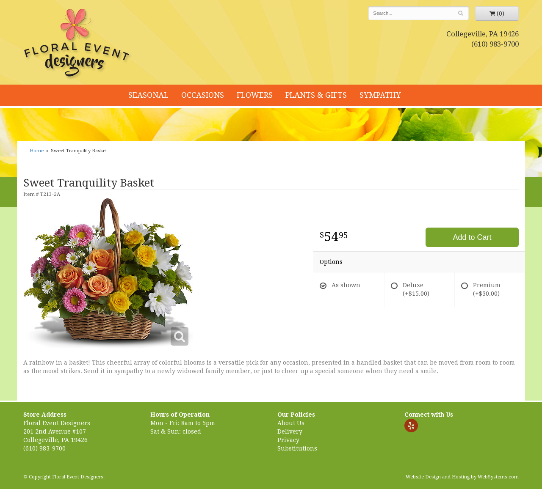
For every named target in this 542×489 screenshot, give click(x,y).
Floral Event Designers (78, 44)
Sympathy (380, 95)
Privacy (288, 440)
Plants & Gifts (316, 95)
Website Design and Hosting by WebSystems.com (462, 477)
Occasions (202, 95)
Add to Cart (472, 237)
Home (37, 151)
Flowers (255, 95)
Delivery (289, 431)
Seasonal (148, 95)
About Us (290, 423)
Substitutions (297, 448)
